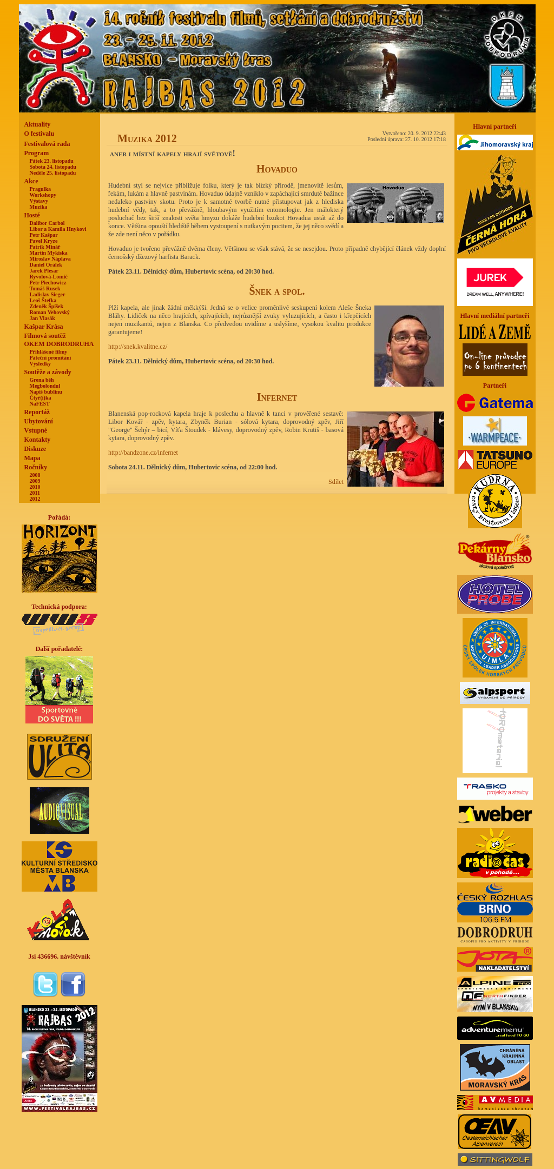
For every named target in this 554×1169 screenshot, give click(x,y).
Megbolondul (45, 386)
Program (36, 153)
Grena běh (42, 380)
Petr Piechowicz (48, 282)
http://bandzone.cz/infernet (143, 452)
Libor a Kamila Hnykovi (58, 229)
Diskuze (35, 449)
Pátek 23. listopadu (52, 161)
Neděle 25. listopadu (53, 173)
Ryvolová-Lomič (49, 277)
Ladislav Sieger (47, 294)
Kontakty (37, 439)
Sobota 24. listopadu (53, 167)
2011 (35, 493)
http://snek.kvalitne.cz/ (137, 346)
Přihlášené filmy (49, 352)
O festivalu (39, 133)
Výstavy (39, 201)
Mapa (32, 458)
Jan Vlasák (42, 318)
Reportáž (37, 412)
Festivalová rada (47, 144)
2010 (35, 487)
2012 (35, 499)
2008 (35, 475)
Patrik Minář (45, 247)
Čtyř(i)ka (40, 398)
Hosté (32, 215)
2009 (35, 481)
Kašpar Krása (43, 326)
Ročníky (36, 467)
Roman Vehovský (50, 312)
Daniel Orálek (46, 265)
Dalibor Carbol (47, 223)
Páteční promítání (50, 358)
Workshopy (43, 195)
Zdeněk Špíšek (47, 306)
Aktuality (37, 124)
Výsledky (40, 364)
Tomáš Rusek (45, 288)
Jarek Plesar (44, 271)
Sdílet (336, 482)
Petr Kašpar (44, 235)
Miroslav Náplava (50, 259)
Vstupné (36, 430)
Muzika (39, 207)
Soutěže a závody (47, 372)
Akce (31, 181)
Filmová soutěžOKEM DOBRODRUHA (59, 340)
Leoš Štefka (43, 300)
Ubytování (38, 421)
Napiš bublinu (46, 392)
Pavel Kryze (44, 241)
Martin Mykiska (49, 253)
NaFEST (40, 404)
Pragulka (40, 189)
